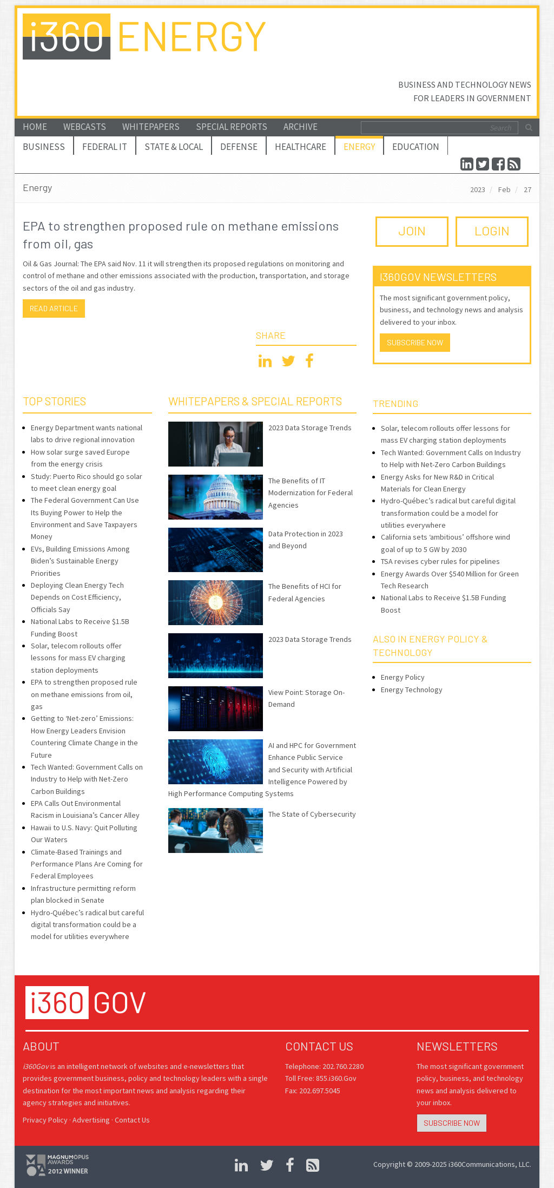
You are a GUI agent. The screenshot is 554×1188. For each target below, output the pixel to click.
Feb (504, 189)
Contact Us (132, 1120)
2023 (477, 189)
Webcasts (84, 127)
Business (44, 147)
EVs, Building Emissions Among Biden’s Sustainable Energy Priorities (80, 561)
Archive (300, 127)
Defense (239, 147)
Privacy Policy (45, 1120)
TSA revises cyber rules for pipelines (440, 561)
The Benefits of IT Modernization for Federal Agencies (310, 493)
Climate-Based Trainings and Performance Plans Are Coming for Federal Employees (87, 864)
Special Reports (231, 127)
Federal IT (104, 147)
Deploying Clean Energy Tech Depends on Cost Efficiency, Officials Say (77, 597)
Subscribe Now (415, 342)
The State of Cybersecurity (312, 814)
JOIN (412, 230)
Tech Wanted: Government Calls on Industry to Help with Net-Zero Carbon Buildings (87, 779)
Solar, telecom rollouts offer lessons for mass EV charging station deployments (78, 658)
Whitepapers (151, 127)
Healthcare (300, 147)
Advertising (91, 1120)
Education (415, 147)
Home (35, 127)
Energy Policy (403, 677)
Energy (359, 147)
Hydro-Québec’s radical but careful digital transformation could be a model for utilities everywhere (87, 925)
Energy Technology (412, 689)
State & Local (173, 147)
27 (527, 189)
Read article (54, 308)
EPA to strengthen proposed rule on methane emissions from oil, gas (84, 694)
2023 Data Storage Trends (310, 427)
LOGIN (492, 230)
